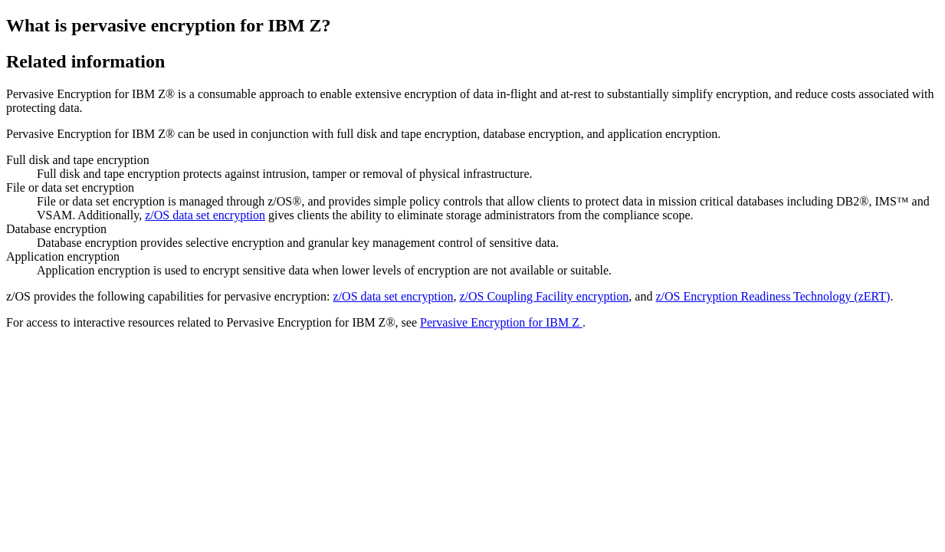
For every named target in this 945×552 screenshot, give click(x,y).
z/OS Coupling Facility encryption (543, 296)
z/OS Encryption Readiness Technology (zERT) (772, 296)
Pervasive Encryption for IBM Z (501, 322)
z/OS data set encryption (205, 215)
